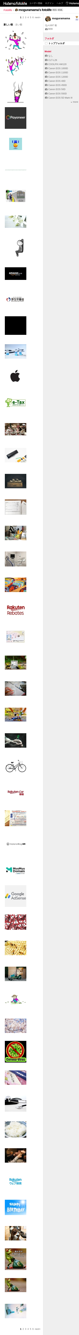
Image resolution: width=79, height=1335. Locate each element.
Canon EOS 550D (56, 93)
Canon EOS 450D (56, 85)
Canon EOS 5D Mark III (58, 97)
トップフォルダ (55, 43)
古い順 (18, 24)
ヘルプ (60, 3)
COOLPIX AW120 (55, 64)
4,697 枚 (51, 25)
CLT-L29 (51, 60)
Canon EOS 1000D (56, 68)
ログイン (49, 3)
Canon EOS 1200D (56, 76)
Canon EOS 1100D (56, 72)
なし (49, 55)
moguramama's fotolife (35, 10)
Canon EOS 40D (55, 81)
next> (37, 17)
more (74, 102)
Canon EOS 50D (55, 89)
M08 (49, 29)
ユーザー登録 (35, 3)
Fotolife (8, 10)
